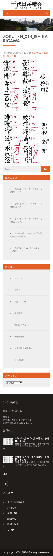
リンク (10, 529)
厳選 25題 (12, 513)
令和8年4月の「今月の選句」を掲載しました (32, 439)
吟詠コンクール (21, 301)
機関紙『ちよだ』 (22, 325)
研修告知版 (19, 336)
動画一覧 (11, 518)
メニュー (10, 13)
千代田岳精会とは (16, 502)
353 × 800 (36, 52)
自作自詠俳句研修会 (23, 348)
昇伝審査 (18, 313)
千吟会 (17, 290)
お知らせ (18, 278)
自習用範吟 (19, 360)
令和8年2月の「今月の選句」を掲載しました (32, 458)
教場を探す (13, 524)
